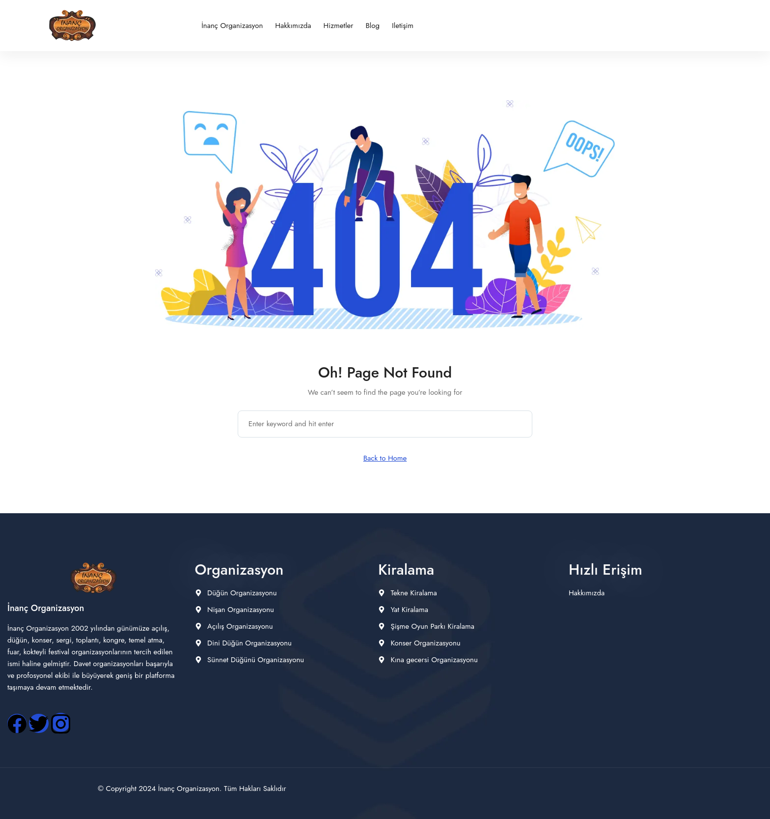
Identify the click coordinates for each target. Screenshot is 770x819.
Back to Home (385, 458)
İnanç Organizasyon (232, 25)
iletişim (402, 25)
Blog (372, 25)
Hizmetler (339, 25)
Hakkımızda (293, 25)
